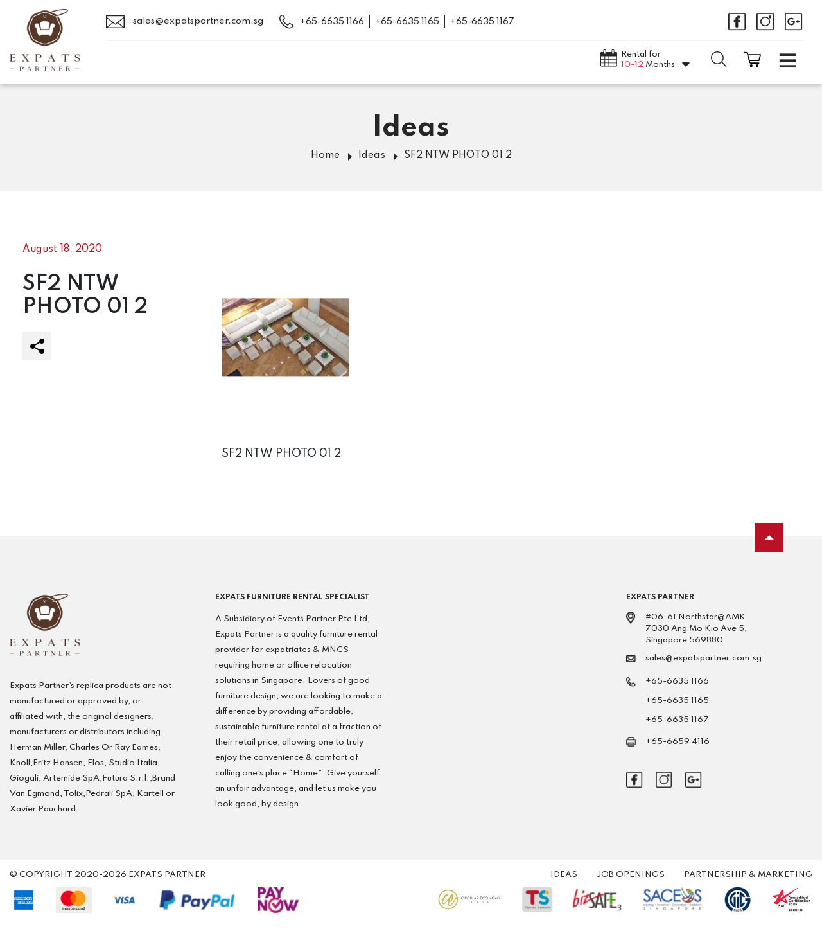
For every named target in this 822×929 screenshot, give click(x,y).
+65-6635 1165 (407, 21)
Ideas (371, 155)
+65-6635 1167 (482, 21)
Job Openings (631, 875)
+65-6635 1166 (332, 21)
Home (325, 155)
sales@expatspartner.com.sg (184, 21)
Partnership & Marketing (748, 875)
